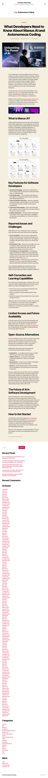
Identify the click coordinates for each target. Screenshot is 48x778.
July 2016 (4, 643)
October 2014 (5, 675)
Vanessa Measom (16, 38)
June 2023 (4, 531)
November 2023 (6, 523)
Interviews (4, 740)
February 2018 (5, 620)
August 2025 (5, 489)
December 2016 (6, 635)
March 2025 (5, 497)
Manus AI (18, 92)
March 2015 (5, 667)
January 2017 (5, 633)
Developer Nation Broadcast (8, 730)
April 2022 (4, 554)
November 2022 (6, 542)
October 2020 (5, 576)
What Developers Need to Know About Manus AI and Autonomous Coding (24, 30)
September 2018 (6, 614)
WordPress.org (5, 766)
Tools (3, 753)
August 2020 (5, 580)
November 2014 (6, 673)
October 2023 (5, 525)
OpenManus (11, 340)
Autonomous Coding (14, 436)
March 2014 (5, 686)
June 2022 (4, 550)
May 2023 (4, 533)
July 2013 (4, 698)
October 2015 (5, 657)
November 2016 (6, 636)
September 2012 (6, 714)
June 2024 (4, 512)
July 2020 (4, 581)
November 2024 (6, 504)
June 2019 (4, 601)
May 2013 (4, 701)
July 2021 (4, 562)
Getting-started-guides (7, 737)
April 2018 (4, 618)
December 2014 (6, 672)
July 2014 (4, 680)
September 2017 (6, 625)
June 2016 (4, 644)
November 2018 (6, 610)
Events (3, 735)
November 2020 (6, 575)
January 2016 (5, 652)
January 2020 (5, 591)
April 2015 (4, 665)
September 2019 (6, 597)
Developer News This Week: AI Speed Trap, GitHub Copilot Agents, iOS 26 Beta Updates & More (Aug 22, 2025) (12, 466)
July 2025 (4, 491)
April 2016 (4, 647)
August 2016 (5, 641)
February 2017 (5, 631)
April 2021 (4, 567)
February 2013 (5, 706)
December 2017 (6, 622)
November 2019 (6, 594)
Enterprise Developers (7, 734)
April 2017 (4, 630)
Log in (3, 761)
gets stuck (36, 244)
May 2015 (4, 664)
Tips (3, 751)
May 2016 (4, 646)
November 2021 (6, 559)
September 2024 (6, 507)
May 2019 (4, 602)
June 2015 (4, 662)
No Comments (35, 38)
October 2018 (5, 612)
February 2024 (5, 518)
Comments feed (6, 765)
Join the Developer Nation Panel (30, 99)
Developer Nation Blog (24, 2)
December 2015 (6, 654)
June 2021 (4, 563)
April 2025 (4, 496)
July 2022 (4, 549)
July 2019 (4, 599)
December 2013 (6, 691)
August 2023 (5, 528)
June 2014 (4, 681)
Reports (4, 746)
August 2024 (5, 508)
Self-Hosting (5, 750)
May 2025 (4, 494)
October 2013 (5, 694)
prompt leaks (18, 261)
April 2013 (4, 702)
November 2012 (6, 711)
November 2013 (6, 693)
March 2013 (5, 704)
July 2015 (4, 660)
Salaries (4, 748)
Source (12, 242)
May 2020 (4, 584)
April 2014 (4, 685)
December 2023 (6, 521)
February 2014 (5, 688)
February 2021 (5, 570)
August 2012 (5, 715)
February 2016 (5, 651)
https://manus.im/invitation (30, 325)
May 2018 (4, 617)
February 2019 (5, 607)
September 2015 (6, 659)
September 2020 (6, 578)
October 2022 (5, 544)
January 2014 (5, 689)
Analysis (4, 724)
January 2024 (5, 520)
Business (4, 727)
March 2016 (5, 649)
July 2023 (4, 529)
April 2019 (4, 604)
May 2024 (4, 513)
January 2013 (5, 707)
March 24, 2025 (26, 38)
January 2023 (5, 539)
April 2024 (4, 515)
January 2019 (5, 609)
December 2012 (6, 709)
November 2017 (6, 623)
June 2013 (4, 699)
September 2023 (6, 526)
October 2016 (5, 638)
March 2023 (5, 536)
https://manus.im (32, 420)
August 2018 (5, 615)
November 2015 (6, 656)
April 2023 (4, 534)
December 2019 (6, 593)
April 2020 (4, 586)
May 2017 (4, 628)
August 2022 (5, 547)
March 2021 (5, 568)
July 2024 (4, 510)
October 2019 (5, 596)
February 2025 (5, 499)
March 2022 (5, 555)
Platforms (4, 745)
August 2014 (5, 678)
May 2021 (4, 565)
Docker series (5, 732)
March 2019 (5, 605)
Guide (3, 738)
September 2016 (6, 639)
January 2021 (5, 571)
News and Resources (7, 743)
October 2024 (5, 505)
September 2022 (6, 546)
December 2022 (6, 541)
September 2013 (6, 696)
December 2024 (6, 502)
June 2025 (4, 492)
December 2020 (6, 573)
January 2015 (5, 670)
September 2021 (6, 560)
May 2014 (4, 683)
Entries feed (5, 763)
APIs (3, 725)
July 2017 (4, 626)
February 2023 (5, 538)
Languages (4, 742)
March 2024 (5, 517)
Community (24, 22)
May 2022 (4, 552)
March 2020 (5, 588)
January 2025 (5, 500)
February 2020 (5, 589)
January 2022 (5, 557)
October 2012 (5, 712)
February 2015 (5, 668)
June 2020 (4, 583)
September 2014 (6, 677)
